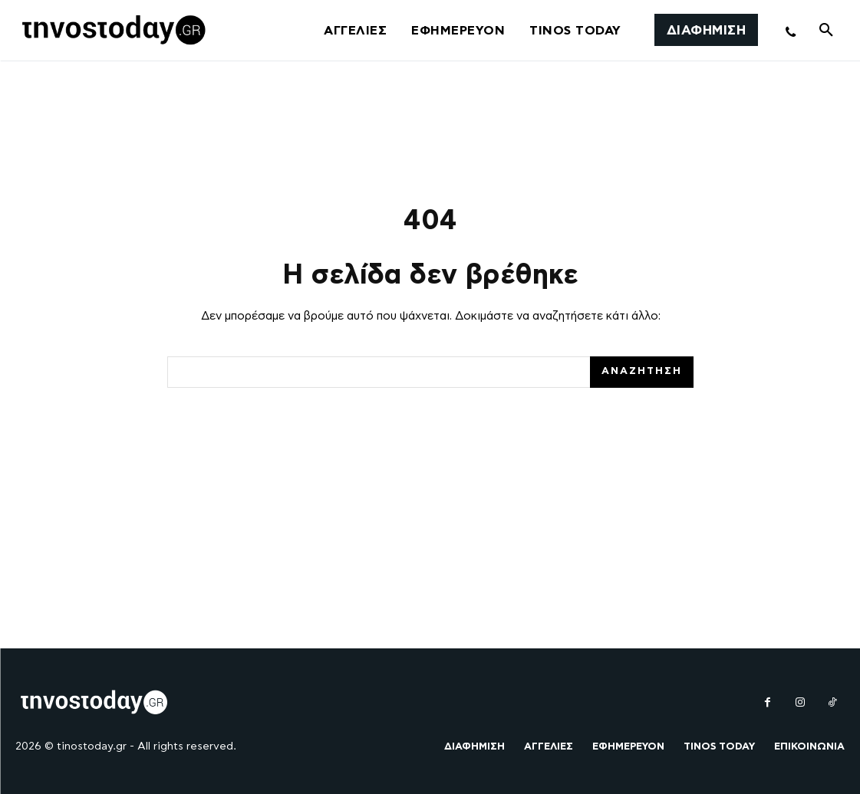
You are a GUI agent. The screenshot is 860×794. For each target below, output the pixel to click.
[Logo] (111, 31)
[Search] (642, 372)
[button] (826, 30)
